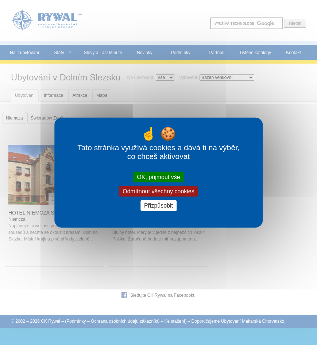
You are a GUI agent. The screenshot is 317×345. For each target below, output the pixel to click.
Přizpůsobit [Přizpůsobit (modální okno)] (158, 205)
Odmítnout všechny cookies (158, 191)
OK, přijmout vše (158, 177)
